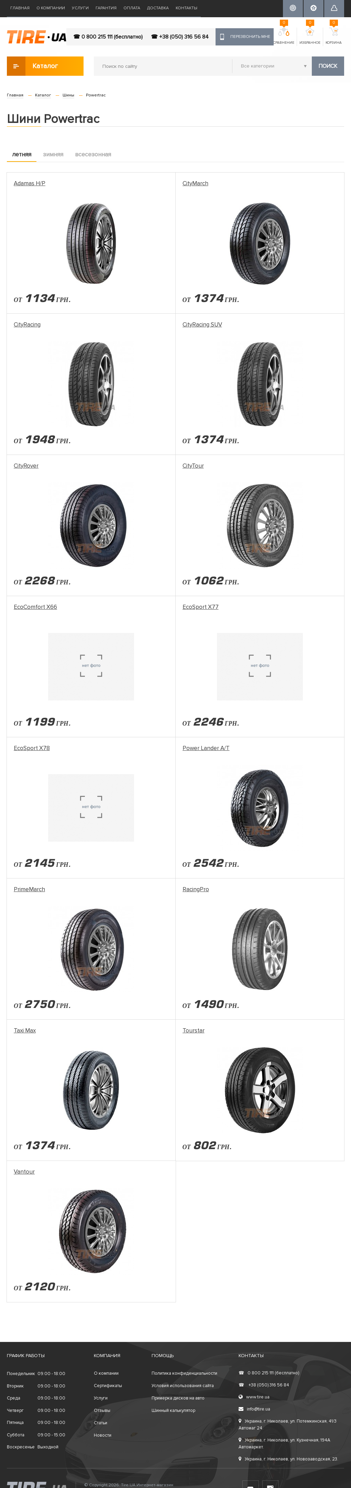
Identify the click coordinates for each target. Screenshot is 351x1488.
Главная (20, 8)
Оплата (131, 8)
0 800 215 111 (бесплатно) (269, 1373)
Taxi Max (25, 1030)
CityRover (26, 465)
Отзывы (102, 1410)
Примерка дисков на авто (178, 1398)
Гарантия (106, 8)
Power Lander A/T (206, 748)
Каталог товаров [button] (33, 66)
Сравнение (283, 36)
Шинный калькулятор (173, 1410)
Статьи (100, 1423)
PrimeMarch (29, 889)
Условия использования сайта (183, 1385)
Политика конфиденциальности (184, 1373)
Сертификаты (108, 1385)
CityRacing (27, 324)
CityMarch (195, 183)
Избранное (309, 36)
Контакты (186, 8)
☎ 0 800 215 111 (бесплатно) (108, 36)
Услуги (80, 8)
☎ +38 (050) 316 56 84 (180, 36)
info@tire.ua (254, 1409)
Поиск (328, 66)
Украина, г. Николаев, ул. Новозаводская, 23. (288, 1459)
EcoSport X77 (201, 607)
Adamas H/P (29, 183)
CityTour (193, 465)
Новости (102, 1435)
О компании (50, 8)
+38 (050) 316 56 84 (264, 1385)
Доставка (158, 8)
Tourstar (194, 1030)
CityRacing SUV (202, 324)
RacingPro (196, 889)
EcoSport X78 (32, 748)
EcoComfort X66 (35, 607)
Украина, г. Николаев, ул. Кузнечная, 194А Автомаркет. (284, 1443)
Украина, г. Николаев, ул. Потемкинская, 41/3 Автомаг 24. (288, 1424)
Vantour (24, 1171)
